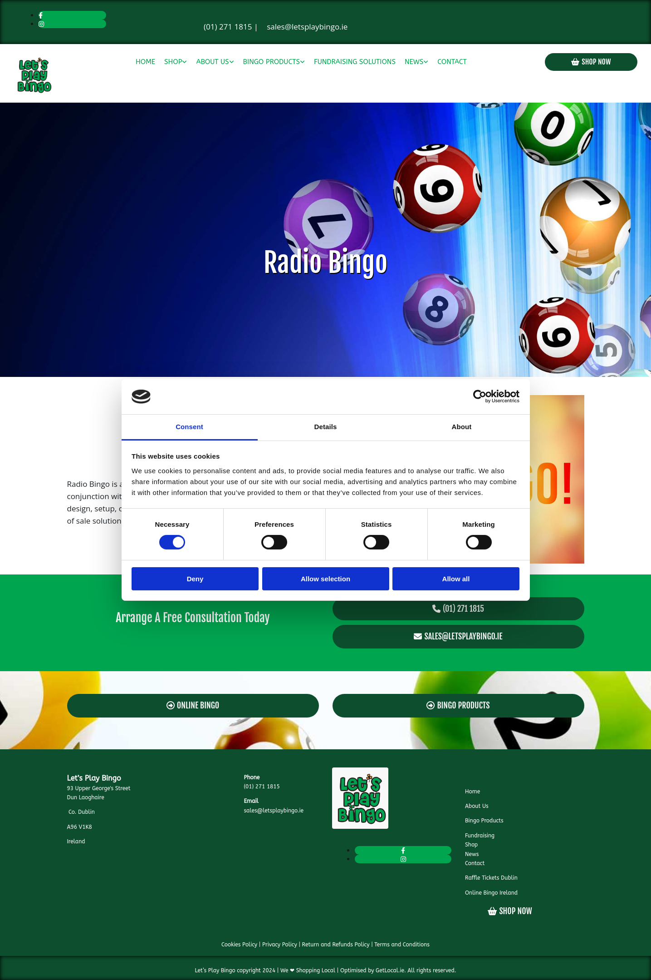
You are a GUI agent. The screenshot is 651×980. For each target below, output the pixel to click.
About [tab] (462, 427)
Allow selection (325, 579)
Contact (451, 62)
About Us (212, 62)
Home (145, 62)
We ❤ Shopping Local (307, 970)
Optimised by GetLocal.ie (372, 970)
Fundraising (479, 835)
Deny (195, 579)
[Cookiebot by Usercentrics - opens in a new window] (479, 396)
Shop (173, 62)
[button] (591, 62)
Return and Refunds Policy (336, 944)
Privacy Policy (279, 944)
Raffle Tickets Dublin (491, 878)
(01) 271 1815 (228, 26)
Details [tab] (325, 427)
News (414, 62)
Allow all (456, 579)
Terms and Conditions (402, 944)
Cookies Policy (239, 944)
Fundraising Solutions (355, 62)
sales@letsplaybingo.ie (307, 26)
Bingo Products (271, 62)
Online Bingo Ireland (491, 893)
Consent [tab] (189, 427)
